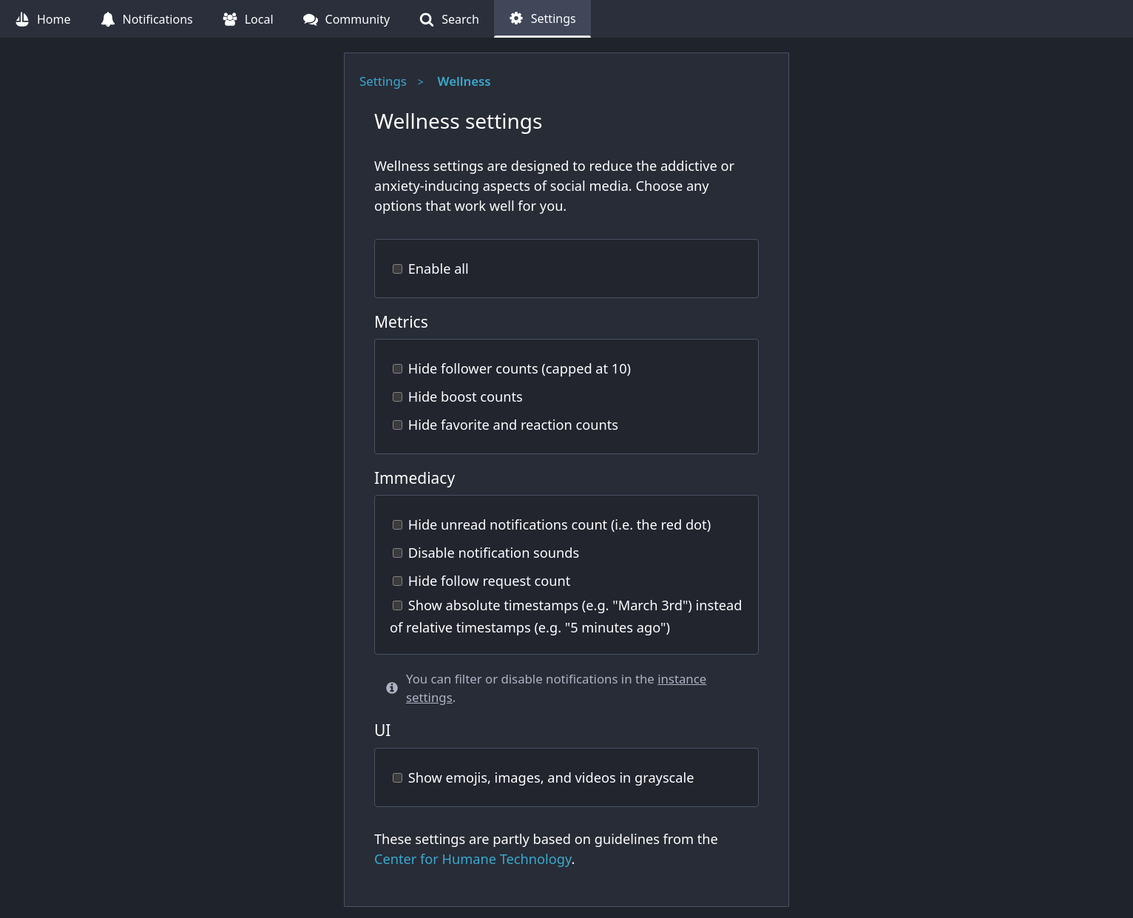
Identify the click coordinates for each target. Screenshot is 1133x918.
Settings (383, 81)
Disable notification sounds (486, 552)
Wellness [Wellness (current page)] (464, 81)
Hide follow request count (481, 581)
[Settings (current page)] (542, 19)
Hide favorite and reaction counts (505, 424)
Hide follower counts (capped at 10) (512, 368)
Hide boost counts (458, 396)
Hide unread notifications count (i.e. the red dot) (552, 524)
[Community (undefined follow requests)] (346, 19)
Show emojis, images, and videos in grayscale (543, 777)
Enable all (431, 268)
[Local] (248, 19)
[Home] (43, 19)
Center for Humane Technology (472, 859)
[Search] (449, 19)
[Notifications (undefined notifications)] (147, 19)
